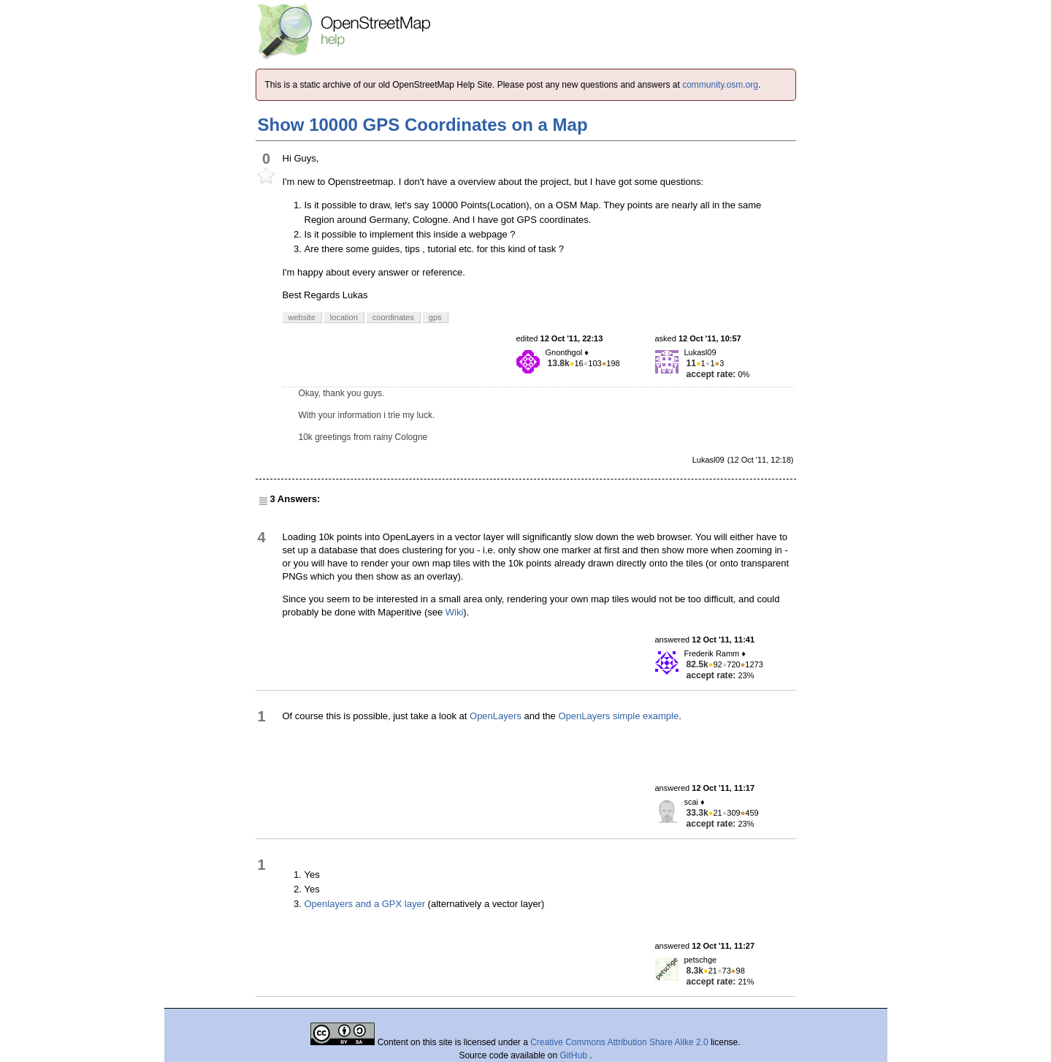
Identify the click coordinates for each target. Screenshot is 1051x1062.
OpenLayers (495, 715)
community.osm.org (720, 85)
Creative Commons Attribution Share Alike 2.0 (619, 1042)
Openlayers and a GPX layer (365, 903)
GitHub (575, 1055)
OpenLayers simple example (618, 715)
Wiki (455, 612)
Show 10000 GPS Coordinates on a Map (423, 124)
